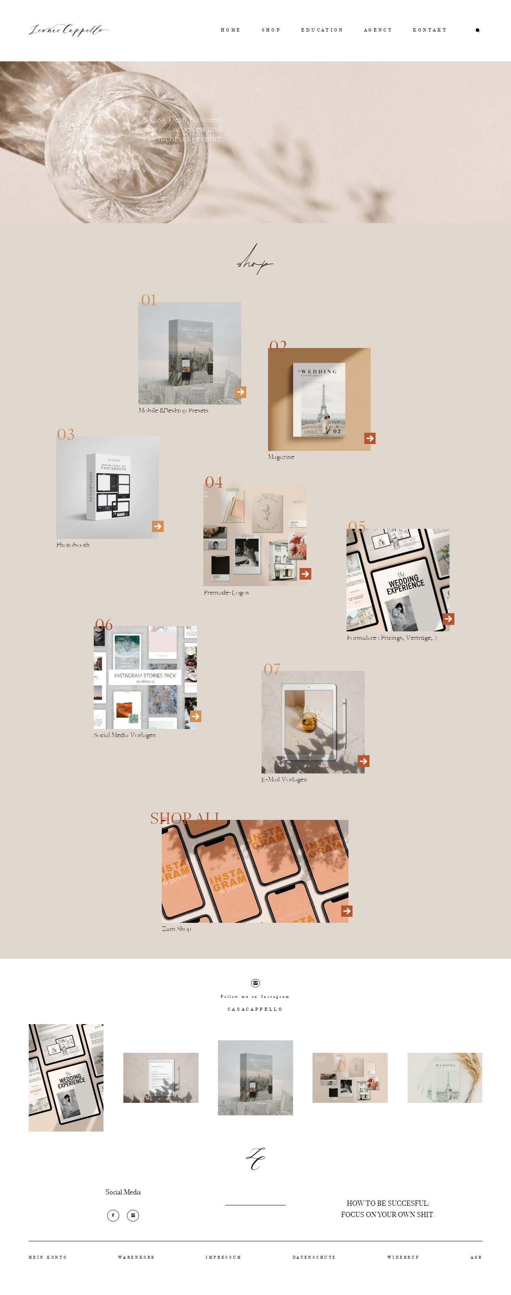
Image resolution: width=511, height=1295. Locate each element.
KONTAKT (430, 30)
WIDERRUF (403, 1257)
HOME (231, 30)
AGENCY (378, 30)
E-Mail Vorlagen (284, 779)
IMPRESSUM (224, 1257)
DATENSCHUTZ (314, 1257)
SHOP (271, 30)
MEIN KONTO (48, 1257)
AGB (477, 1257)
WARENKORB (136, 1257)
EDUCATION (322, 30)
